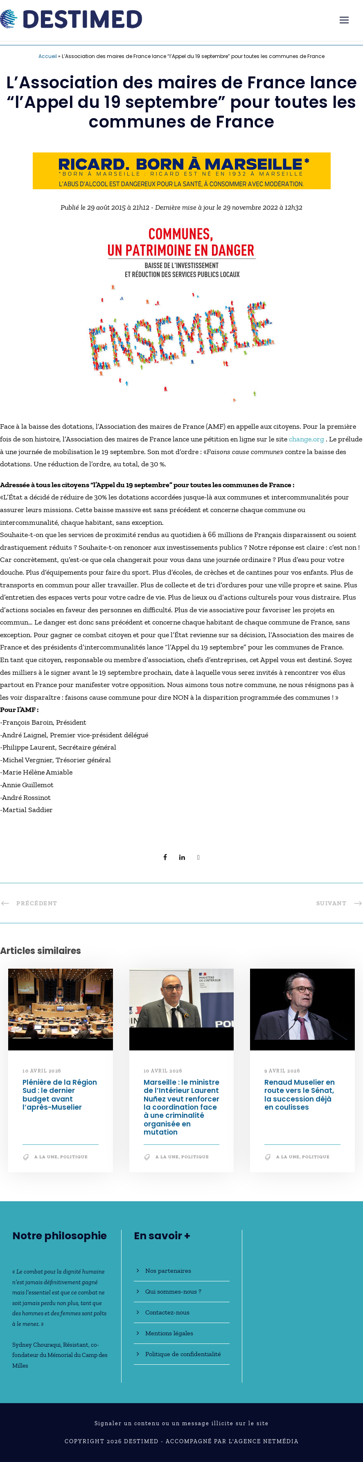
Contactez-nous (167, 1312)
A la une (46, 1157)
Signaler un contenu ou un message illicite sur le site (182, 1423)
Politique (74, 1157)
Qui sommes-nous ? (173, 1291)
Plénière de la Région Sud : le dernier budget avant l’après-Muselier (60, 1094)
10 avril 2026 (42, 1071)
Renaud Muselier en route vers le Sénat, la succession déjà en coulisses (299, 1094)
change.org (307, 438)
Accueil (47, 56)
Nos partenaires (168, 1270)
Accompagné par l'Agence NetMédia (232, 1441)
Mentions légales (169, 1333)
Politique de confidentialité (183, 1354)
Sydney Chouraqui (36, 1344)
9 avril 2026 (282, 1071)
